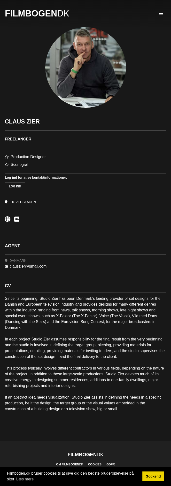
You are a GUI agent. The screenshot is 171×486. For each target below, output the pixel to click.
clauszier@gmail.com (26, 266)
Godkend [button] (153, 476)
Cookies (94, 464)
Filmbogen (37, 13)
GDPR (110, 464)
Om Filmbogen (69, 464)
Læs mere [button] (25, 479)
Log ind (15, 186)
